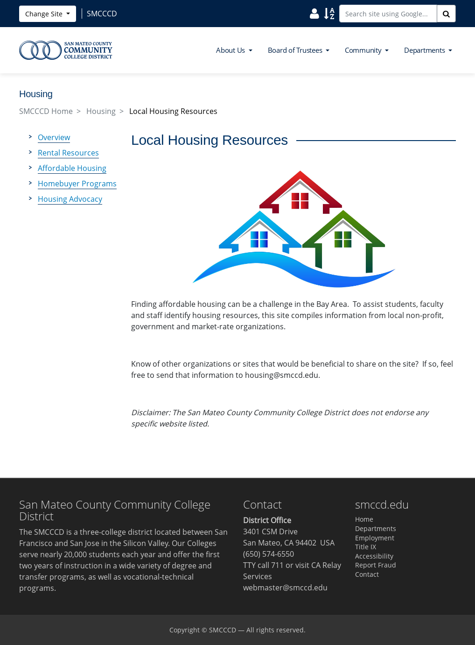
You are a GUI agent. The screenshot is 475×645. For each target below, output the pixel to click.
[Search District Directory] (314, 13)
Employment (374, 537)
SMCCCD (222, 629)
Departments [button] (425, 50)
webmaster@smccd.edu (285, 587)
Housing (101, 111)
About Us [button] (231, 50)
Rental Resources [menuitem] (68, 153)
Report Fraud (375, 564)
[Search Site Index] (329, 13)
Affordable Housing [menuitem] (72, 168)
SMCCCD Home (46, 111)
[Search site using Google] (388, 13)
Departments (375, 528)
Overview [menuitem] (54, 137)
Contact (367, 574)
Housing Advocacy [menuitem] (70, 199)
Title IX (365, 546)
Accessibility (374, 556)
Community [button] (364, 50)
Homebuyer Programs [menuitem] (77, 183)
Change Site (44, 13)
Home (364, 519)
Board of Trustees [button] (296, 50)
